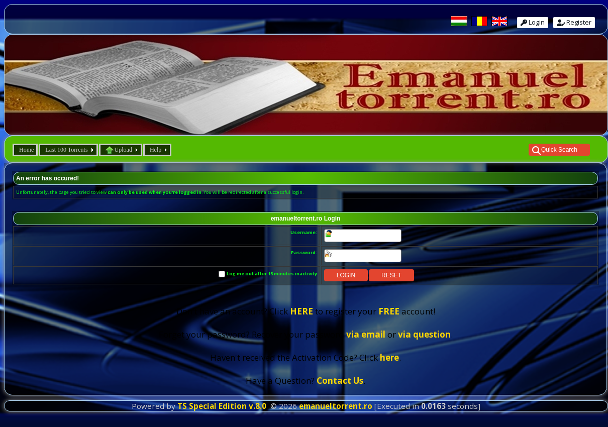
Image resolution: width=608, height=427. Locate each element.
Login (533, 22)
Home (26, 149)
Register (574, 22)
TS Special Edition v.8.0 (221, 406)
